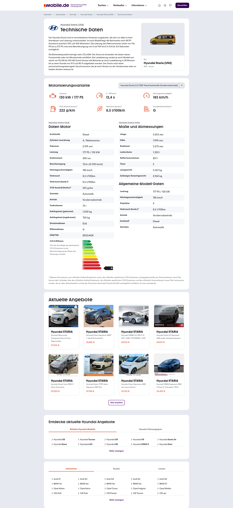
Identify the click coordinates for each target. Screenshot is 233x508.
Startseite (48, 15)
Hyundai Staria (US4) (105, 15)
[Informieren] (139, 5)
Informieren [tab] (71, 468)
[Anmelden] (182, 5)
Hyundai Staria (86, 15)
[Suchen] (103, 5)
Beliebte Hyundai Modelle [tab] (82, 429)
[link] (164, 5)
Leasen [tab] (161, 468)
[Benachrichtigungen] (159, 5)
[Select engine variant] (151, 85)
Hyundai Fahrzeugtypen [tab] (150, 429)
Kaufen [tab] (116, 468)
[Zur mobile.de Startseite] (66, 5)
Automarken (61, 15)
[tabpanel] (116, 442)
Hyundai (73, 15)
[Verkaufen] (120, 5)
